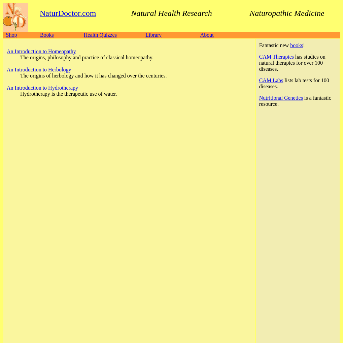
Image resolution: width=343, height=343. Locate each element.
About (207, 35)
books (296, 45)
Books (47, 35)
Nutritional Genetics (281, 98)
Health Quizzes (100, 35)
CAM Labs (271, 80)
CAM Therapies (276, 57)
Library (153, 35)
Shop (11, 35)
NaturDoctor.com (35, 287)
